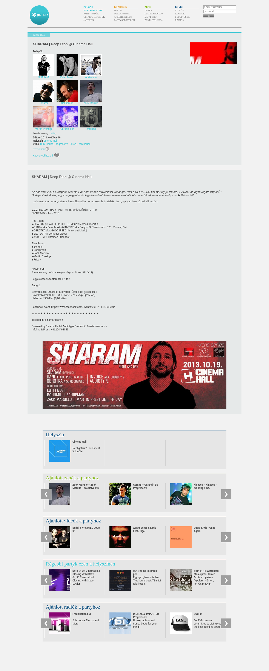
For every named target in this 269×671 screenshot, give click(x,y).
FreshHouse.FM (81, 613)
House (49, 144)
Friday (53, 133)
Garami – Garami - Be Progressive (145, 486)
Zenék (148, 10)
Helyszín (55, 434)
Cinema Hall (50, 140)
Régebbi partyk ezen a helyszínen (80, 564)
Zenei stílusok (153, 20)
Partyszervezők (124, 20)
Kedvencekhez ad (43, 155)
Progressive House (65, 144)
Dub (42, 144)
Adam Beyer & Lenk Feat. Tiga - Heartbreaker (144, 531)
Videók (179, 10)
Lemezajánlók (153, 13)
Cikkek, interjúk (94, 16)
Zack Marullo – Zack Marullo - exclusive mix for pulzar (85, 488)
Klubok (180, 13)
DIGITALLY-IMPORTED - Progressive (147, 615)
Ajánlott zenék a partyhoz (72, 477)
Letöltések (182, 16)
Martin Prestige (42, 256)
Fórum (118, 10)
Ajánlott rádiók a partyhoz (73, 607)
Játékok (88, 20)
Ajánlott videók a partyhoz (73, 521)
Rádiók (179, 20)
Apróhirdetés (123, 16)
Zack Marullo (41, 253)
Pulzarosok (122, 13)
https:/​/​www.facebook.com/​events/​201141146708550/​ (83, 306)
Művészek (150, 16)
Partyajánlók (93, 10)
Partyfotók (91, 13)
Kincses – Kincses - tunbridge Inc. (205, 486)
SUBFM (198, 613)
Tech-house (84, 144)
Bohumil (38, 246)
